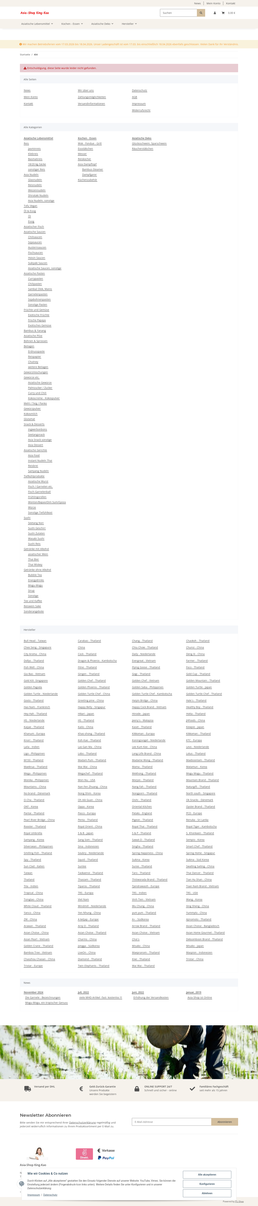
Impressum (139, 103)
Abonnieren (225, 1122)
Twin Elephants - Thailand (93, 965)
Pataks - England (142, 813)
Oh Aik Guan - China (90, 800)
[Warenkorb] (228, 13)
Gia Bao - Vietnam (34, 674)
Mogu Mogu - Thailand (199, 773)
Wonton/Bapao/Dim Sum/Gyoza (47, 502)
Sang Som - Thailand (90, 839)
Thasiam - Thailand (89, 879)
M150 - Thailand (33, 760)
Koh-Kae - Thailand (89, 740)
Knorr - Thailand (34, 740)
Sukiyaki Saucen (37, 263)
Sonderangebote (34, 611)
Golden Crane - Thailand (38, 945)
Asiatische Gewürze (40, 382)
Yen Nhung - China (89, 912)
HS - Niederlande (34, 720)
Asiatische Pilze (33, 335)
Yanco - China (32, 912)
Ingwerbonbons (37, 429)
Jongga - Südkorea (89, 945)
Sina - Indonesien (88, 846)
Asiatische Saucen (35, 231)
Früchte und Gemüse (36, 309)
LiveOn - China (86, 952)
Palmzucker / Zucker (40, 387)
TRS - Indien (139, 892)
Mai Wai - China (87, 766)
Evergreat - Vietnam (144, 660)
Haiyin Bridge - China (144, 700)
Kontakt (230, 3)
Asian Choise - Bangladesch (202, 926)
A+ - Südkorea (140, 919)
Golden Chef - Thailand (92, 680)
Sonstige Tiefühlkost (40, 512)
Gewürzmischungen (36, 372)
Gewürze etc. (31, 377)
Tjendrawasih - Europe (145, 886)
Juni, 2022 (138, 992)
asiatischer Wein (38, 554)
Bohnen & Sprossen (35, 341)
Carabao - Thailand (89, 640)
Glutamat (29, 419)
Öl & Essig (30, 211)
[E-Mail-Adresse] (171, 1122)
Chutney (33, 361)
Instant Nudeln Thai (40, 460)
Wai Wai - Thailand (143, 965)
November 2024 (33, 992)
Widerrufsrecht (141, 110)
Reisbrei (33, 465)
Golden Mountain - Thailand (203, 680)
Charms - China (87, 939)
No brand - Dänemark (37, 793)
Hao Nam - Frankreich (37, 707)
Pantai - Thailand (34, 813)
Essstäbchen (85, 148)
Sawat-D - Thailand (143, 839)
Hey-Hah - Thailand (35, 713)
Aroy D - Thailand (88, 926)
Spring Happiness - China (147, 853)
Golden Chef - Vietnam (145, 680)
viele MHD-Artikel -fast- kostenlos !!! (100, 997)
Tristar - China (194, 959)
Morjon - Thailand (143, 780)
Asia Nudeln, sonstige (41, 200)
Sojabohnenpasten (39, 299)
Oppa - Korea (86, 806)
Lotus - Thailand (196, 753)
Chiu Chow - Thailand (145, 647)
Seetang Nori (36, 523)
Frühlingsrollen (37, 497)
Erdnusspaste (36, 351)
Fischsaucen (35, 252)
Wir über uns (86, 90)
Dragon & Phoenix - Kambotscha (97, 660)
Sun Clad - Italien (34, 866)
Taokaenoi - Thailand (90, 873)
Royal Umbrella (33, 833)
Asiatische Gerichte (35, 450)
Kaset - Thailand (142, 727)
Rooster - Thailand (35, 826)
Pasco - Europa (87, 813)
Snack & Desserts (34, 424)
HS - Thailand (86, 720)
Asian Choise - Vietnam (146, 932)
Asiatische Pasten (34, 273)
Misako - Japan (195, 945)
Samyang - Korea (34, 839)
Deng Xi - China (195, 654)
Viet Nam (83, 899)
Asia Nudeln (31, 174)
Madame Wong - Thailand (147, 760)
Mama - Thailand (142, 766)
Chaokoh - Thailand (197, 640)
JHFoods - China (195, 720)
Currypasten (35, 278)
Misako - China (141, 945)
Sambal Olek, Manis (40, 289)
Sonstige (33, 595)
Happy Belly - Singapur (91, 707)
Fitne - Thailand (87, 667)
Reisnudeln (35, 185)
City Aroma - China (35, 654)
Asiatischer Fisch (34, 226)
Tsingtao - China (33, 899)
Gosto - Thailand (34, 700)
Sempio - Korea (195, 839)
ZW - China (30, 919)
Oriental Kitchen (142, 806)
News (197, 3)
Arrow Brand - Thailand (146, 926)
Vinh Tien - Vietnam (144, 899)
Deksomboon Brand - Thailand (204, 939)
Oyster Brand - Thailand (200, 806)
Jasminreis (34, 148)
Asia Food (34, 455)
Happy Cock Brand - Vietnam (149, 707)
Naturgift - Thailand (198, 786)
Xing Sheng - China (197, 906)
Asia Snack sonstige (40, 439)
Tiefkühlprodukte (34, 476)
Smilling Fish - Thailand (38, 853)
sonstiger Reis (36, 169)
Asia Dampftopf (87, 164)
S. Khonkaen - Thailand (200, 833)
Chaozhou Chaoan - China (39, 959)
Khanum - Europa (34, 733)
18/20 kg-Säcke (37, 164)
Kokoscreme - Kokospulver (44, 398)
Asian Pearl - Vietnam (36, 939)
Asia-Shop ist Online (200, 997)
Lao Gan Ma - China (89, 746)
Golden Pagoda (33, 687)
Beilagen (29, 346)
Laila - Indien (31, 746)
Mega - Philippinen (35, 773)
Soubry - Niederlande (91, 853)
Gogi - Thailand (141, 674)
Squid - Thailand (88, 859)
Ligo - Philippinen (34, 753)
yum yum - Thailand (144, 912)
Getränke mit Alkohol (36, 549)
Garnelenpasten (37, 294)
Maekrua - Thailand (35, 766)
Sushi (27, 517)
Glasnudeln (35, 179)
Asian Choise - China (36, 932)
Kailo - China (85, 727)
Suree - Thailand (142, 866)
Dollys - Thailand (34, 660)
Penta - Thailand (88, 819)
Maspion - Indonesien (199, 952)
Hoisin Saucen (36, 257)
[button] (215, 13)
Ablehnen (207, 1193)
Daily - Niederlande (143, 654)
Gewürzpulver (32, 408)
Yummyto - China (196, 912)
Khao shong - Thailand (91, 733)
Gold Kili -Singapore (36, 680)
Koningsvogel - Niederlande (148, 740)
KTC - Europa (194, 740)
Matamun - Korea (196, 766)
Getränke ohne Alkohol (37, 569)
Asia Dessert (35, 445)
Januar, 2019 (193, 992)
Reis (26, 143)
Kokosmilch (30, 413)
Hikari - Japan (86, 713)
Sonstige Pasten (37, 304)
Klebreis (33, 153)
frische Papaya (37, 320)
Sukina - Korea (140, 859)
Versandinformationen (91, 103)
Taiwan (28, 873)
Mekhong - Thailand (144, 773)
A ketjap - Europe (88, 919)
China (81, 647)
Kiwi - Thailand (141, 959)
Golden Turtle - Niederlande (41, 693)
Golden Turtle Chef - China (94, 693)
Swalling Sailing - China (200, 866)
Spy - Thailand (32, 859)
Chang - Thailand (142, 640)
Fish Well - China (34, 667)
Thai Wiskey (35, 564)
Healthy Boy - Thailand (199, 707)
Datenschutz (139, 90)
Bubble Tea (35, 575)
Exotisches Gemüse (39, 325)
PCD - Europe (194, 813)
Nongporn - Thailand (144, 793)
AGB (134, 97)
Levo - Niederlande (197, 746)
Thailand (29, 879)
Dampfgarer (89, 174)
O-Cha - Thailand (34, 800)
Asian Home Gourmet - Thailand (205, 932)
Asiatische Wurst (38, 481)
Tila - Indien (31, 886)
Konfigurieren (207, 1184)
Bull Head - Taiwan (35, 640)
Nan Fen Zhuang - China (92, 786)
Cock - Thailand (87, 654)
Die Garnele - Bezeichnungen (42, 997)
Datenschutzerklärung (82, 1122)
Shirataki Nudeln (38, 195)
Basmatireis (35, 159)
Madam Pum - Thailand (92, 760)
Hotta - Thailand (196, 713)
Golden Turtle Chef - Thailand (204, 693)
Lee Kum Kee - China (144, 746)
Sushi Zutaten (36, 533)
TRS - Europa (85, 892)
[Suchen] (178, 13)
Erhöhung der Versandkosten (151, 997)
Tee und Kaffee (33, 601)
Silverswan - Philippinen (38, 846)
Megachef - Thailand (90, 773)
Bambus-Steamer (92, 169)
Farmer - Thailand (197, 660)
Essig (31, 221)
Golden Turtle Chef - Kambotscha (152, 693)
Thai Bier (33, 559)
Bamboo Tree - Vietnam (38, 952)
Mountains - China (35, 786)
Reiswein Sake (32, 606)
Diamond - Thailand (90, 959)
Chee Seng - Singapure (37, 647)
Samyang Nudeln (38, 471)
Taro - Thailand (141, 873)
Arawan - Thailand (35, 926)
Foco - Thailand (195, 667)
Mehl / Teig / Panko (35, 403)
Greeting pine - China (91, 700)
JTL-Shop (239, 1201)
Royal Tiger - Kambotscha (201, 826)
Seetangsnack (36, 434)
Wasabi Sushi (36, 538)
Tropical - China (33, 892)
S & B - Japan (85, 833)
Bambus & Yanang (35, 330)
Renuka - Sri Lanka (197, 819)
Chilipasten (35, 283)
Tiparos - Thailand (89, 886)
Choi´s (135, 939)
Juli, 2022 (83, 992)
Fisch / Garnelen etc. (40, 486)
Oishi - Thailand (141, 800)
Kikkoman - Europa (143, 733)
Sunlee (82, 866)
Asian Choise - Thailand (92, 932)
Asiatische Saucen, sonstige (44, 268)
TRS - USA (192, 892)
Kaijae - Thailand (34, 727)
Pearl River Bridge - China (39, 819)
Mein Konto (213, 3)
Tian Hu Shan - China (199, 879)
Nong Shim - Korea (89, 793)
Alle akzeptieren (207, 1174)
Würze (32, 507)
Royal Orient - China (90, 826)
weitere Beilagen (38, 367)
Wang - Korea (194, 899)
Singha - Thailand (142, 846)
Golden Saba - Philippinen (147, 687)
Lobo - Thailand (87, 753)
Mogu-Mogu (35, 585)
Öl (29, 216)
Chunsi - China (195, 647)
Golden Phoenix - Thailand (94, 687)
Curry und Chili (37, 393)
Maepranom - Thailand (146, 952)
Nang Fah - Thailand (144, 786)
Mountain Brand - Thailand (202, 780)
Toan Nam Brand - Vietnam (202, 886)
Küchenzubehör (87, 179)
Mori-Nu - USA (86, 780)
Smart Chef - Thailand (199, 846)
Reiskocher (84, 159)
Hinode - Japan (141, 713)
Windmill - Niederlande (92, 906)
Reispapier (34, 356)
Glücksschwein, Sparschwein (149, 143)
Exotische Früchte (38, 315)
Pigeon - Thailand (142, 819)
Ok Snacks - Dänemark (199, 800)
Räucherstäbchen (142, 148)
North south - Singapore (200, 793)
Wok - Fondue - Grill (90, 143)
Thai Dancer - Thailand (200, 873)
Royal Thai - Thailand (144, 826)
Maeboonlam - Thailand (200, 760)
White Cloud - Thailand (37, 906)
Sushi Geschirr (37, 528)
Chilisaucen (35, 237)
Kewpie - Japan (195, 727)
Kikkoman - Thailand (198, 733)
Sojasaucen (35, 242)
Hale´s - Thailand (196, 700)
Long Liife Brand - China (146, 753)
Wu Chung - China (143, 906)
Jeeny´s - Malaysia (142, 720)
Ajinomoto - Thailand (198, 919)
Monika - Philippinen (36, 780)
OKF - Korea (31, 806)
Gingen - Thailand (88, 674)
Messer (82, 153)
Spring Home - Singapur (200, 853)
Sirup (31, 590)
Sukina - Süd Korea (197, 859)
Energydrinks (36, 580)
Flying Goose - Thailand (146, 667)
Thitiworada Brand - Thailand (149, 879)
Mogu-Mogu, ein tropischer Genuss (46, 1002)
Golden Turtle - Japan (199, 687)
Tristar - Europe (33, 965)
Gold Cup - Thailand (198, 674)
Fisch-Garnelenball (39, 491)
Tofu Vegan (30, 205)
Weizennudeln (37, 190)
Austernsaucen (37, 247)
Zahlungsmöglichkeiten (92, 97)
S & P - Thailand (141, 833)
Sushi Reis (34, 543)
